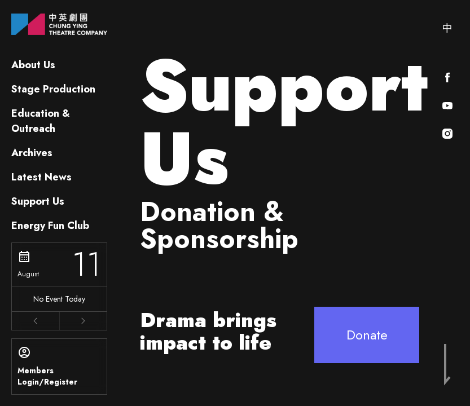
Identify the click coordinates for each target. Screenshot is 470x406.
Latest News (41, 177)
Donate (367, 335)
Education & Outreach (40, 121)
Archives (31, 152)
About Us (33, 65)
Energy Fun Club (50, 225)
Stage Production (53, 89)
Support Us (37, 201)
